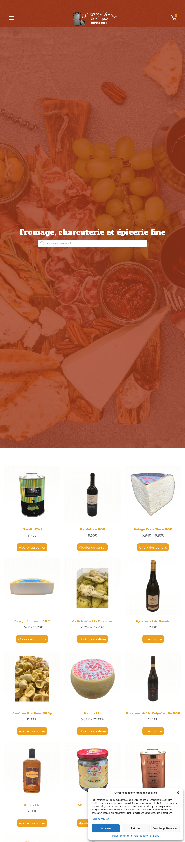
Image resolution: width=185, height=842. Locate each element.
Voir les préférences (165, 828)
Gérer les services (100, 819)
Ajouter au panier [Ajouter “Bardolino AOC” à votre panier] (92, 547)
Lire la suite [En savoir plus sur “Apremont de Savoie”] (153, 639)
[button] (178, 793)
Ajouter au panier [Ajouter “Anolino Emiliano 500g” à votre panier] (32, 731)
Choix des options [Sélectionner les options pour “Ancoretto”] (92, 731)
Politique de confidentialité (146, 836)
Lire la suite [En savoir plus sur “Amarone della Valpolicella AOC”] (153, 731)
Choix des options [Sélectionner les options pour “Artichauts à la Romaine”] (92, 639)
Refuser (135, 828)
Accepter (105, 828)
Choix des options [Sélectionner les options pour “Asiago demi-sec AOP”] (32, 639)
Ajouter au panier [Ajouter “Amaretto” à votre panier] (32, 823)
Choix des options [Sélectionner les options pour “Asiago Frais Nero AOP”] (153, 547)
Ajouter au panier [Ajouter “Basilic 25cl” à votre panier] (32, 547)
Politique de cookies (122, 836)
